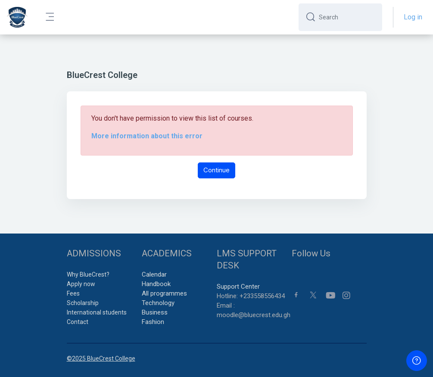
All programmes (164, 293)
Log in (413, 17)
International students (97, 312)
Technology (158, 303)
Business (155, 312)
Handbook (156, 284)
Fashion (153, 322)
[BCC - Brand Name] (17, 17)
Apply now (81, 283)
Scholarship (83, 302)
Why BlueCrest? (88, 274)
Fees (73, 293)
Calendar (154, 274)
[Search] (347, 17)
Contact (77, 321)
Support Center (238, 286)
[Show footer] (416, 360)
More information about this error (146, 136)
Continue (216, 170)
